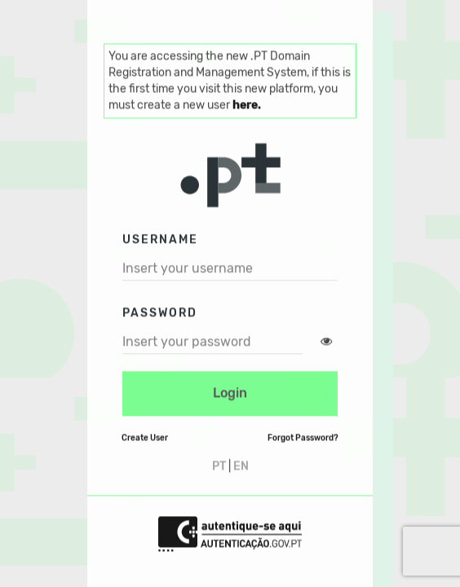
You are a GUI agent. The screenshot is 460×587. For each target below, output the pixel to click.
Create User (145, 439)
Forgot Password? (303, 439)
